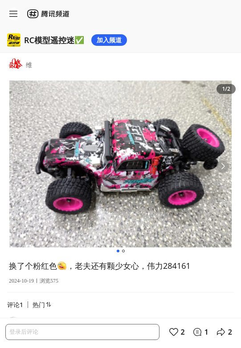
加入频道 (109, 40)
